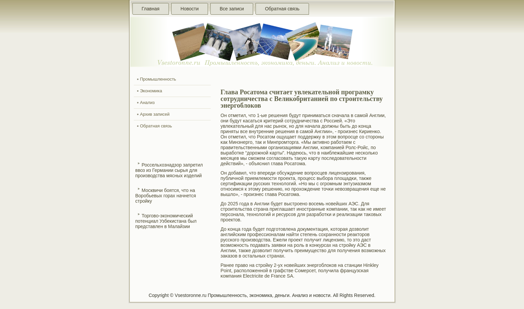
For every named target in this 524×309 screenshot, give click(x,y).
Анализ (147, 102)
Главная (151, 8)
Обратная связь (282, 8)
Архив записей (155, 114)
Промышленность (158, 79)
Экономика (151, 90)
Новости (190, 8)
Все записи (232, 8)
